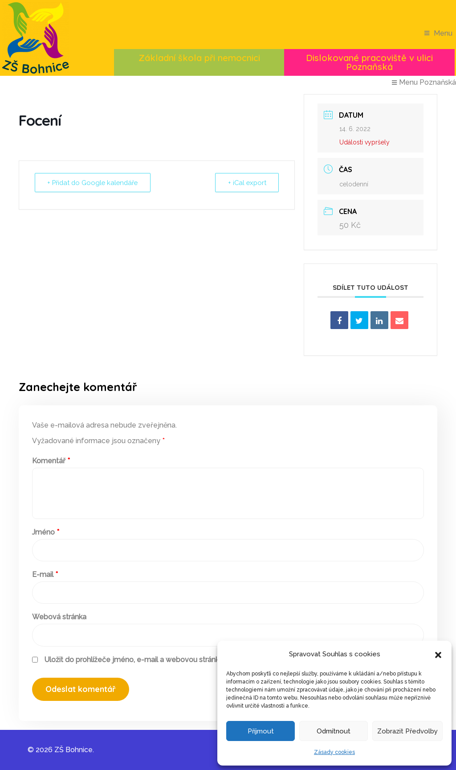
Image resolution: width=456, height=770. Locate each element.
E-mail (45, 574)
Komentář (51, 461)
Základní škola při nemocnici (199, 57)
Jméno (45, 532)
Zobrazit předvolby (407, 731)
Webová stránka (59, 617)
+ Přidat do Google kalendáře (94, 183)
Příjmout (261, 731)
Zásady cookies (334, 752)
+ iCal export (246, 183)
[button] (438, 654)
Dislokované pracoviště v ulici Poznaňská (369, 62)
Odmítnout (333, 731)
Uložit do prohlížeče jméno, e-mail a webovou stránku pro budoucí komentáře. (174, 659)
